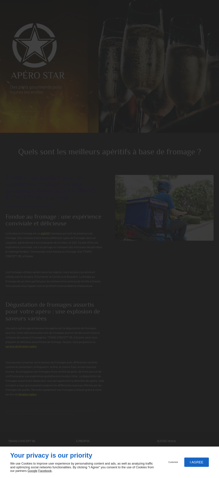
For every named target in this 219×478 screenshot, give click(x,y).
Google (32, 471)
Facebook (45, 471)
